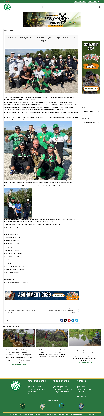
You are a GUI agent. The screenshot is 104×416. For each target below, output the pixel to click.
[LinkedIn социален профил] (72, 320)
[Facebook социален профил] (61, 320)
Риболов (12, 30)
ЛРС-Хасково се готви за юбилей (52, 350)
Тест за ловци (92, 1)
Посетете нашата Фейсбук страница (16, 282)
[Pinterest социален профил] (69, 320)
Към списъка (41, 310)
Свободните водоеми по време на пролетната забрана (85, 351)
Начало (6, 30)
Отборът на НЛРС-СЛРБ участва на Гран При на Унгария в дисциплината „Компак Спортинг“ (19, 352)
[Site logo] (7, 7)
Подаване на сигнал (80, 1)
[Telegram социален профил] (76, 320)
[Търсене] (99, 7)
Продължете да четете (19, 364)
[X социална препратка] (65, 320)
